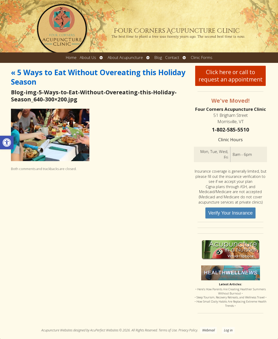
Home (71, 57)
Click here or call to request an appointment (231, 75)
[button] (7, 142)
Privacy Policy (187, 330)
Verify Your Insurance (230, 213)
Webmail (208, 330)
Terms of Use (168, 330)
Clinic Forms (201, 57)
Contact (172, 57)
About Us (88, 57)
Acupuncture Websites (56, 330)
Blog (158, 57)
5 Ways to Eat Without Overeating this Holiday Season (98, 77)
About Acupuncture (125, 57)
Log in (228, 330)
